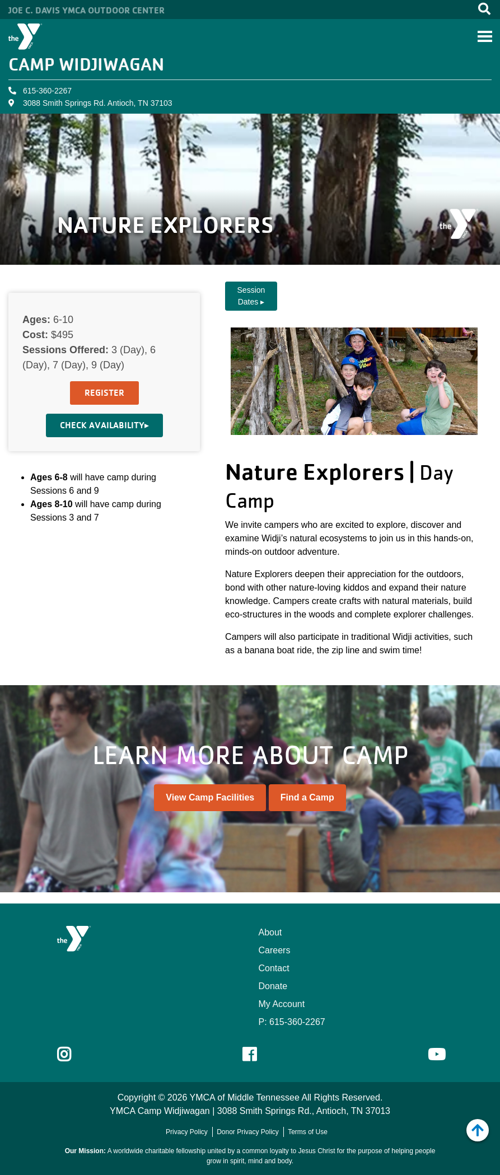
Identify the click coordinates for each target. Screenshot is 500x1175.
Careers (275, 950)
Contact (274, 968)
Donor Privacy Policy (248, 1132)
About (270, 932)
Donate (273, 986)
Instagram (72, 1054)
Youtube (435, 1054)
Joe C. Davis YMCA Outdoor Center (86, 10)
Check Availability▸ (104, 425)
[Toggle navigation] (485, 36)
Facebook (257, 1054)
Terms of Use (308, 1132)
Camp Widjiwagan (86, 64)
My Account (282, 1004)
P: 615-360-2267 (292, 1022)
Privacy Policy (187, 1132)
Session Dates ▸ (251, 295)
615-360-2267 (47, 90)
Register (104, 392)
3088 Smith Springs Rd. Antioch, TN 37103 (97, 103)
